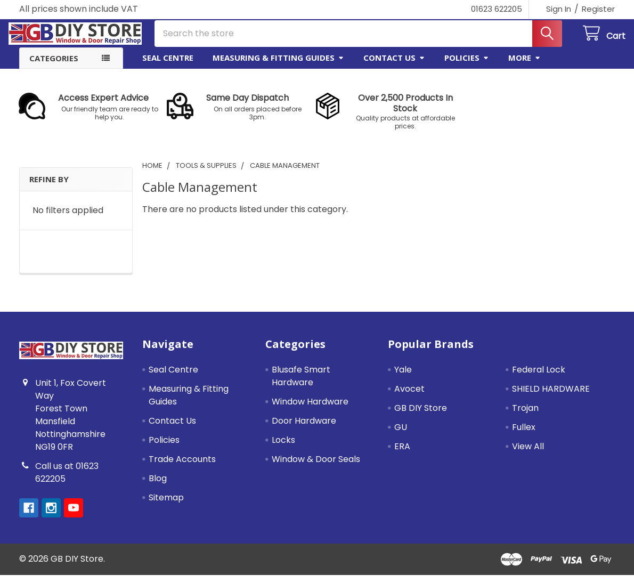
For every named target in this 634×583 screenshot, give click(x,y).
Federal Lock (538, 377)
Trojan (525, 416)
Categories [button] (53, 66)
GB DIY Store (420, 416)
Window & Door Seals (316, 467)
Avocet (409, 397)
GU (400, 435)
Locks (283, 448)
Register (598, 8)
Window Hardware (310, 409)
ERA (402, 454)
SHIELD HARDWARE (551, 397)
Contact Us (394, 65)
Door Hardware (304, 429)
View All (528, 454)
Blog (158, 486)
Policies (466, 65)
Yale (403, 377)
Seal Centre (167, 65)
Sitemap (166, 505)
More (524, 65)
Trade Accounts (182, 467)
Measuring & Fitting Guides (278, 65)
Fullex (523, 435)
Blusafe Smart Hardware (301, 383)
